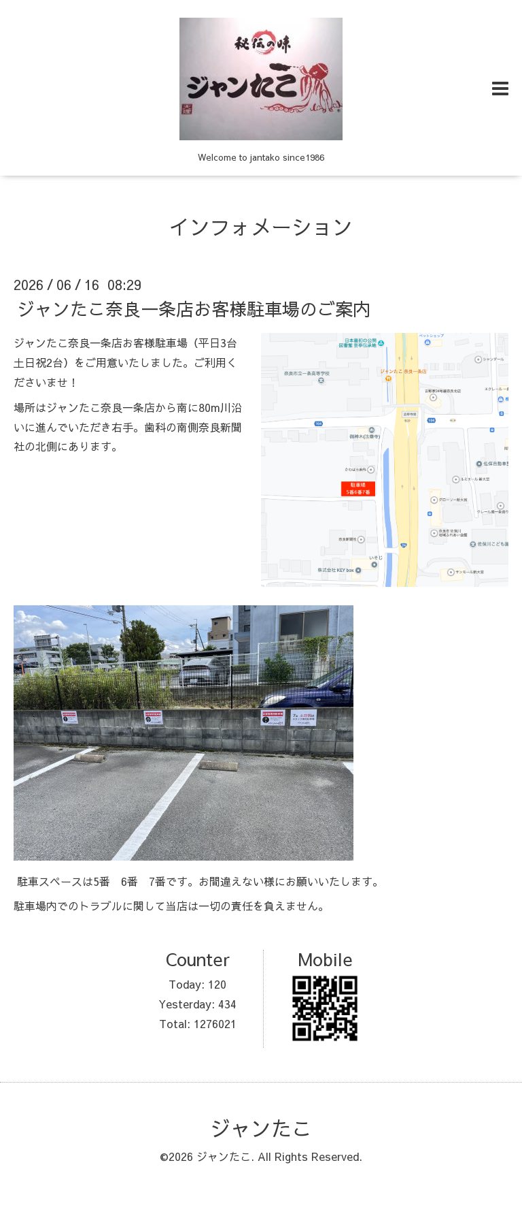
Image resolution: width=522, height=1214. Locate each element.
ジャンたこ (261, 1128)
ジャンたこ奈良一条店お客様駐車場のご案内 (193, 308)
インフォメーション (261, 226)
